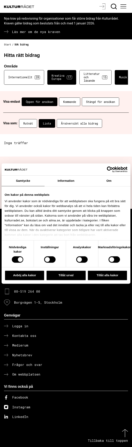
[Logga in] (103, 6)
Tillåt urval (66, 275)
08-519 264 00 (27, 291)
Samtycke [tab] (23, 180)
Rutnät (28, 123)
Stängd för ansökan (100, 102)
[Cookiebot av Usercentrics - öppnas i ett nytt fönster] (109, 169)
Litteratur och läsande (95, 77)
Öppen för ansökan (39, 102)
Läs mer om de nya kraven (36, 32)
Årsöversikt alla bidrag (79, 123)
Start (7, 44)
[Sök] (114, 6)
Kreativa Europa (62, 77)
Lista (47, 123)
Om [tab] (108, 180)
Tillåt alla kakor (107, 275)
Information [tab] (66, 180)
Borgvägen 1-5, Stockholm (38, 302)
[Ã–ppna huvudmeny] (124, 6)
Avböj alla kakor (24, 275)
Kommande (69, 102)
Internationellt (24, 77)
